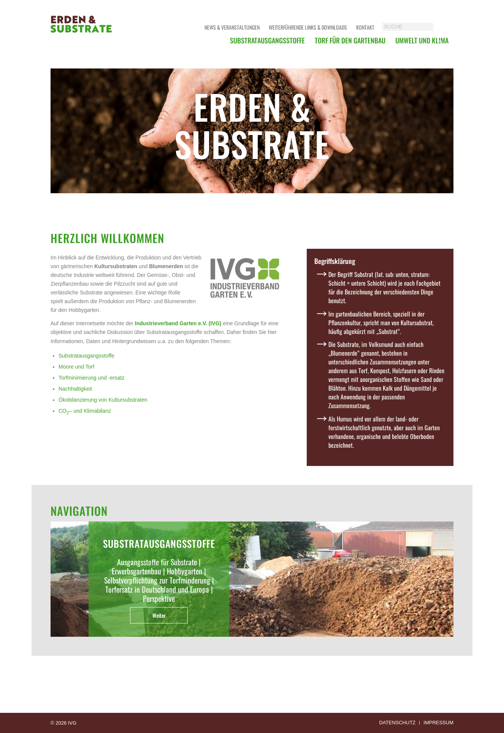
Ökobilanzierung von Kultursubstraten (103, 400)
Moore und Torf (76, 367)
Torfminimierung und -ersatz (92, 378)
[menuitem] (267, 40)
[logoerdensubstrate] (82, 32)
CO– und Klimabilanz (85, 411)
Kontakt (365, 27)
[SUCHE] (415, 27)
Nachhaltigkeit (75, 389)
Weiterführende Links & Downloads (308, 27)
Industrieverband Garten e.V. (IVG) (178, 323)
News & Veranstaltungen (232, 27)
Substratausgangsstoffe (86, 356)
